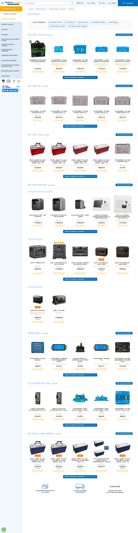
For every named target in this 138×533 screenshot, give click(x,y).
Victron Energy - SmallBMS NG (101, 359)
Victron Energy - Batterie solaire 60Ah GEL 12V (37, 112)
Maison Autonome (8, 14)
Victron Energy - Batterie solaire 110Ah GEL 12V (80, 112)
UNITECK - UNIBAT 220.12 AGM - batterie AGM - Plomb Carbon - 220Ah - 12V (101, 161)
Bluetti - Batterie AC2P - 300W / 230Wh (101, 263)
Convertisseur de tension (7, 45)
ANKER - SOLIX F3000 (59, 310)
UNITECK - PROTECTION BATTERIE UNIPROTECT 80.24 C (37, 409)
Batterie (4, 34)
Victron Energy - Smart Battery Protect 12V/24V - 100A (101, 410)
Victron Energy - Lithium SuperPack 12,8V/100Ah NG (59, 60)
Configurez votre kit (8, 8)
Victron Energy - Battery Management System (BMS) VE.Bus (123, 360)
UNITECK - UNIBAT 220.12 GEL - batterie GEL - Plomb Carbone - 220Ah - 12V (122, 460)
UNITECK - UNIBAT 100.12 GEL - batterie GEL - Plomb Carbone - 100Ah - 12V (59, 460)
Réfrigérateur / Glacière (10, 71)
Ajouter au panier (38, 71)
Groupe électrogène (8, 60)
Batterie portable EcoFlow (40, 192)
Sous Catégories (39, 22)
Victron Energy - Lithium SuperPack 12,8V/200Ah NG (101, 60)
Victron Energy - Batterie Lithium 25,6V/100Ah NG (80, 60)
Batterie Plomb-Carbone (78, 26)
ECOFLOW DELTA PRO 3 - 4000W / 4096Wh (80, 215)
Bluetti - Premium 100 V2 (38, 263)
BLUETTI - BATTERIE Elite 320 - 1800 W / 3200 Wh (59, 263)
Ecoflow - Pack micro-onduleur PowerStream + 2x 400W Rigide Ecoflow (101, 216)
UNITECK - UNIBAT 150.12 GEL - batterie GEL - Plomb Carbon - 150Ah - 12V (80, 460)
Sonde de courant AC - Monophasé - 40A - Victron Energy (80, 360)
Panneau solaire (7, 24)
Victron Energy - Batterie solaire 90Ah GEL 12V (59, 112)
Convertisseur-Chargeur (7, 50)
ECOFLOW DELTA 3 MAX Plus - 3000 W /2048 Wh (59, 215)
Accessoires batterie (57, 26)
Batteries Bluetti (35, 239)
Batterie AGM (83, 22)
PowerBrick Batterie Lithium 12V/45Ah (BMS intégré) (37, 60)
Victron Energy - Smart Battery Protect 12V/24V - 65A (80, 410)
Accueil (31, 9)
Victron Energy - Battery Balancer (37, 359)
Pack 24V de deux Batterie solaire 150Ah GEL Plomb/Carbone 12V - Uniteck (101, 460)
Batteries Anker (35, 287)
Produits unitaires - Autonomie (57, 9)
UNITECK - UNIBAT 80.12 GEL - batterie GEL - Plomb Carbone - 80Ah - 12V (38, 460)
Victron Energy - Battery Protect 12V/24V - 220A (122, 409)
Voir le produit (80, 71)
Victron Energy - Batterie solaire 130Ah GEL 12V (101, 112)
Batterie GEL (70, 22)
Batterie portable (98, 22)
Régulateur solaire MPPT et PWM (10, 39)
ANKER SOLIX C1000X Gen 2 (37, 310)
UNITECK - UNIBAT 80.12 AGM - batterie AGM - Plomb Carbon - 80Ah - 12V (37, 161)
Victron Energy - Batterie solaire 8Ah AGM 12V (122, 160)
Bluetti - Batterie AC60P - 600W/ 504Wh (122, 263)
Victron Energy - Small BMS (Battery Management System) (59, 360)
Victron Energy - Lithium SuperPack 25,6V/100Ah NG (122, 60)
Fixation (4, 29)
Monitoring (113, 22)
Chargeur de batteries (9, 55)
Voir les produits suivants (80, 77)
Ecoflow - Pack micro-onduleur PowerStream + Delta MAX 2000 (122, 216)
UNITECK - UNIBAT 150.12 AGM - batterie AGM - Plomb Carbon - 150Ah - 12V (80, 161)
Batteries (71, 9)
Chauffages (5, 76)
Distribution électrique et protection (10, 65)
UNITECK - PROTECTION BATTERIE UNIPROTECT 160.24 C (59, 409)
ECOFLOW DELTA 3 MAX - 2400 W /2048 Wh (37, 215)
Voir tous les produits (124, 35)
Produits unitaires (8, 19)
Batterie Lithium (56, 22)
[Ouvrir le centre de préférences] (3, 529)
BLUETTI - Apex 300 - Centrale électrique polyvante (80, 263)
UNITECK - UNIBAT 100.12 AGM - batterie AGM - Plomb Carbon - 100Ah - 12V (59, 161)
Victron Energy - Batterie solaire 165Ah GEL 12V (122, 112)
